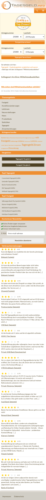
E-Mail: (4, 233)
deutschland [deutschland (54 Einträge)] (19, 137)
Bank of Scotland (7, 488)
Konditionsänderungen (10, 106)
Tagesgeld (5, 125)
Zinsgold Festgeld (8, 291)
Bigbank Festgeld (7, 257)
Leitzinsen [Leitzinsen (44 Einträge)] (39, 141)
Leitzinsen (5, 109)
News (4, 116)
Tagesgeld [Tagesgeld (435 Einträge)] (27, 144)
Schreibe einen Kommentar (28, 91)
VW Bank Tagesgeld (8, 325)
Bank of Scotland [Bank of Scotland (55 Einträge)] (11, 137)
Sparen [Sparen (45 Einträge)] (6, 145)
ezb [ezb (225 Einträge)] (37, 137)
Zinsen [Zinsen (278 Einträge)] (37, 144)
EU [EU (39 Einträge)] (34, 137)
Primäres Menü (43, 10)
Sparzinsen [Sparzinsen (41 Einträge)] (11, 145)
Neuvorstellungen (8, 112)
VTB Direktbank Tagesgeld (11, 368)
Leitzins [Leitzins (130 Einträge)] (34, 141)
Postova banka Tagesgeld (10, 307)
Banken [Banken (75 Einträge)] (3, 138)
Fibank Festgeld (7, 454)
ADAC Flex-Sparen (8, 336)
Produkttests (7, 119)
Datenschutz (19, 496)
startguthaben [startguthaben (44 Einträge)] (17, 145)
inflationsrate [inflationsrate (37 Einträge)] (27, 141)
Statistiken (6, 122)
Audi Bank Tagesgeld (9, 402)
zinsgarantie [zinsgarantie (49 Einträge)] (4, 148)
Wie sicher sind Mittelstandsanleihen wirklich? (20, 87)
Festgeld (5, 102)
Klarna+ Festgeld (7, 436)
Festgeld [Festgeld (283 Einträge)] (5, 140)
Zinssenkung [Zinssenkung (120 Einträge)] (13, 148)
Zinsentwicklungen (9, 129)
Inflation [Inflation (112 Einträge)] (21, 141)
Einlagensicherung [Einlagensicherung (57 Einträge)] (28, 137)
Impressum (6, 496)
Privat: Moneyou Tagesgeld (11, 386)
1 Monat (34, 36)
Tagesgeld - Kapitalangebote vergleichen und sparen (19, 67)
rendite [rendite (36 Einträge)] (2, 145)
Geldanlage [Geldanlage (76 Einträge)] (14, 141)
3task (17, 91)
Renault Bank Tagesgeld (10, 415)
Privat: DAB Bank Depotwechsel (13, 352)
